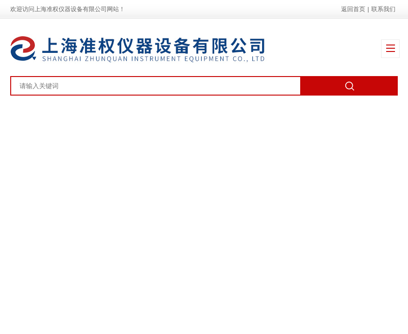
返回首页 (353, 9)
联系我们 (383, 9)
